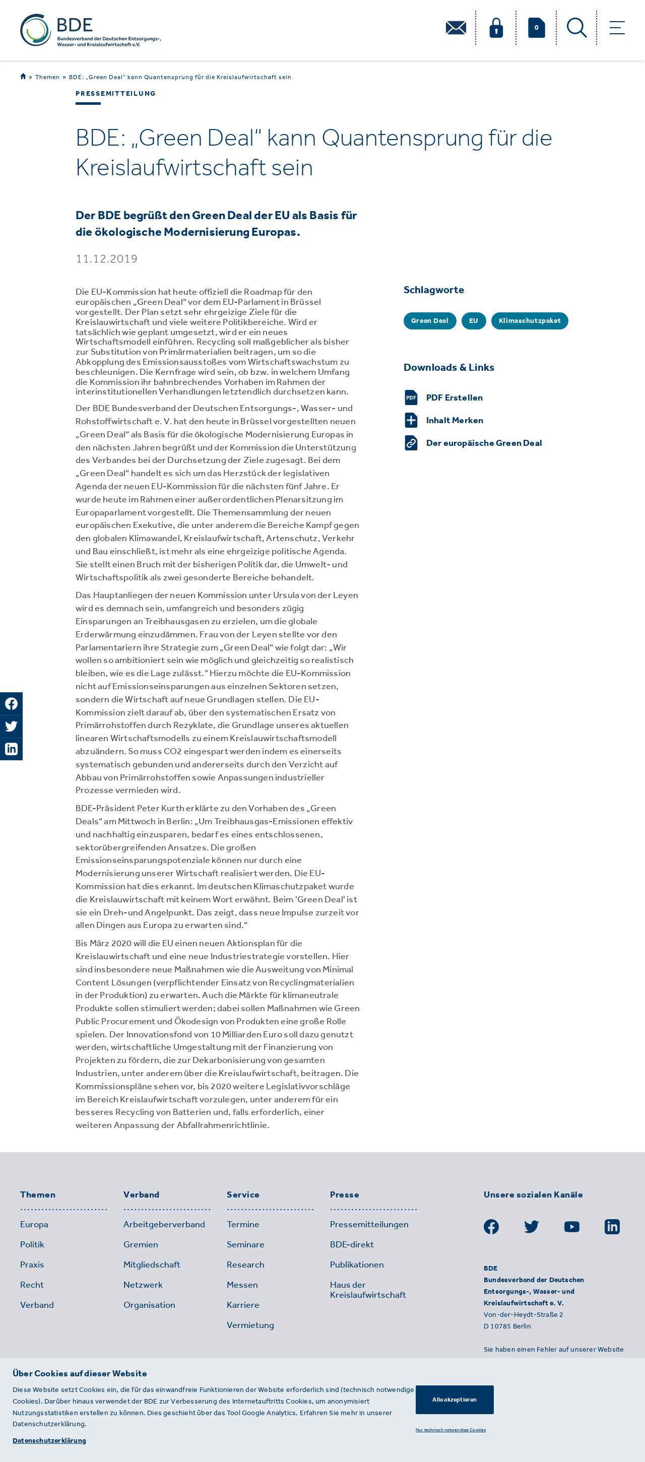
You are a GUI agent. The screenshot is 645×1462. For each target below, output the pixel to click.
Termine (243, 1224)
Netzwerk (143, 1284)
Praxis (32, 1264)
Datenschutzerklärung (49, 1440)
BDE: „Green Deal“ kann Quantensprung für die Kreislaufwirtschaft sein (180, 77)
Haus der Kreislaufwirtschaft (368, 1289)
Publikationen (357, 1264)
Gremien (140, 1244)
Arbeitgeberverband (164, 1224)
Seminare (246, 1244)
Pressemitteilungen (369, 1224)
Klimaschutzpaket (530, 320)
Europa (34, 1224)
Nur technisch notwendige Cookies (451, 1429)
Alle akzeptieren (454, 1399)
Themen (47, 77)
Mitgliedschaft (151, 1264)
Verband (141, 1195)
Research (246, 1264)
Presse (344, 1195)
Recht (32, 1284)
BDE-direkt (352, 1244)
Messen (242, 1284)
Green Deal (430, 320)
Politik (32, 1244)
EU (474, 320)
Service (243, 1195)
